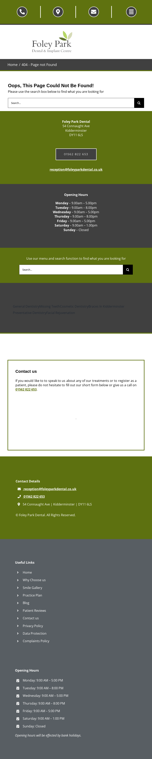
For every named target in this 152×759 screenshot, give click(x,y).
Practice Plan (32, 595)
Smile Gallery (32, 588)
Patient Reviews (34, 610)
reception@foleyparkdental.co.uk (76, 169)
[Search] (139, 103)
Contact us (31, 618)
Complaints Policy (36, 641)
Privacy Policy (33, 626)
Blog (26, 603)
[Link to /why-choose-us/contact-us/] (58, 12)
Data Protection (35, 633)
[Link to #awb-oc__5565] (131, 12)
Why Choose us (34, 580)
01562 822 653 (26, 389)
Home (27, 572)
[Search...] (71, 103)
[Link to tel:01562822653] (22, 12)
